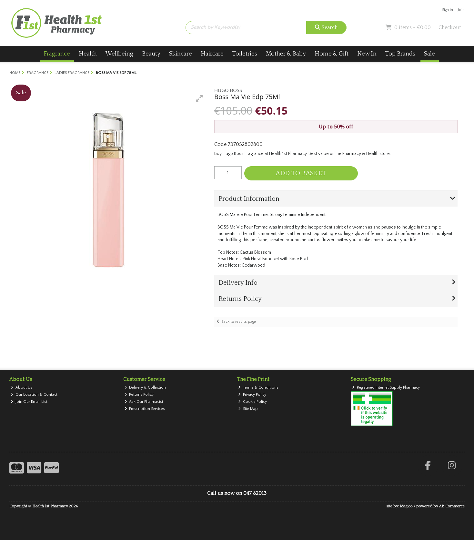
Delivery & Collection (145, 387)
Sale (429, 53)
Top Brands (400, 53)
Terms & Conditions (258, 387)
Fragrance (57, 53)
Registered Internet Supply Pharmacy (386, 387)
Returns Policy (139, 394)
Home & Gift (331, 53)
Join (461, 10)
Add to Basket (301, 173)
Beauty (151, 53)
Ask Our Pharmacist (144, 402)
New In (367, 53)
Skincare (180, 53)
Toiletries (244, 53)
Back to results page (238, 322)
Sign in (447, 10)
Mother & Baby (286, 53)
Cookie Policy (252, 402)
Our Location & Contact (34, 394)
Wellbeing (119, 53)
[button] (199, 98)
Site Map (248, 409)
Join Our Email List (29, 402)
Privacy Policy (252, 394)
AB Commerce (452, 506)
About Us (21, 387)
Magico (406, 506)
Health (88, 53)
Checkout (450, 27)
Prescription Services (145, 409)
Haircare (212, 53)
